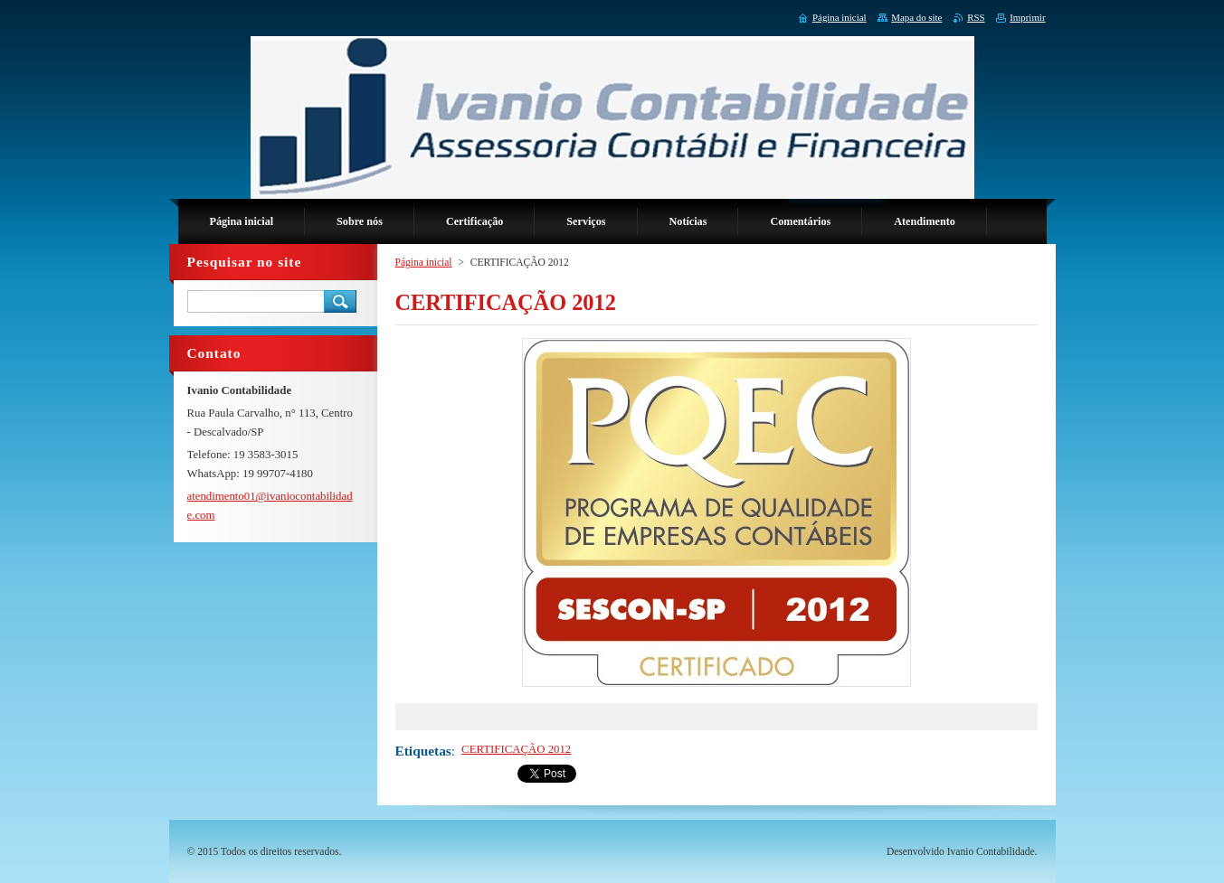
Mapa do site (916, 17)
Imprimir (1027, 17)
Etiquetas (423, 750)
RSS (975, 17)
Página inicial (423, 262)
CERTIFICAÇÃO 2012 (516, 749)
